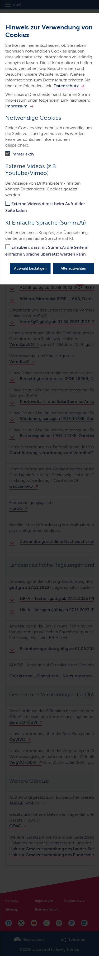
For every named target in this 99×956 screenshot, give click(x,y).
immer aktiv (22, 154)
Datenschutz (66, 85)
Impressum (16, 105)
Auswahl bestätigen (30, 268)
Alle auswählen (73, 268)
